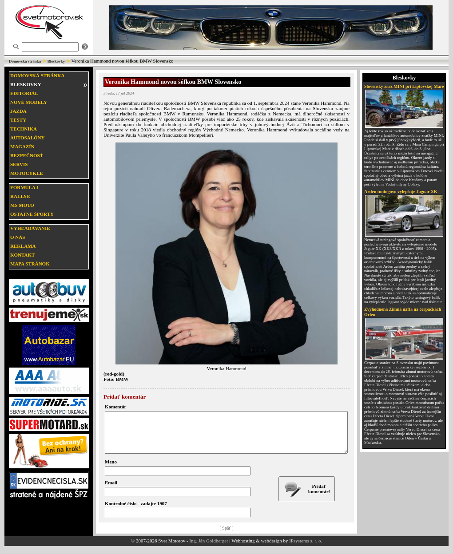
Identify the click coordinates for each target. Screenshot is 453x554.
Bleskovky (56, 61)
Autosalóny (27, 137)
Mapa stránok (30, 263)
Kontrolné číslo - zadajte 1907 (136, 511)
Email (111, 490)
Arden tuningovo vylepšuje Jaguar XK (400, 191)
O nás (17, 237)
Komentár (115, 406)
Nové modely (28, 102)
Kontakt (22, 254)
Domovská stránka (25, 61)
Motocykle (26, 173)
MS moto (22, 205)
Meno (111, 469)
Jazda (18, 111)
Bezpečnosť (26, 155)
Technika (23, 128)
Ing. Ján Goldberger (208, 548)
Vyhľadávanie (30, 228)
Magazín (22, 146)
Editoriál (24, 93)
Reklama (23, 246)
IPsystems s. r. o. (305, 548)
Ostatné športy (32, 214)
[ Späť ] (227, 536)
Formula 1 (24, 187)
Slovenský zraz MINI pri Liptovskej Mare (404, 86)
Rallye (20, 196)
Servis (19, 164)
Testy (18, 120)
